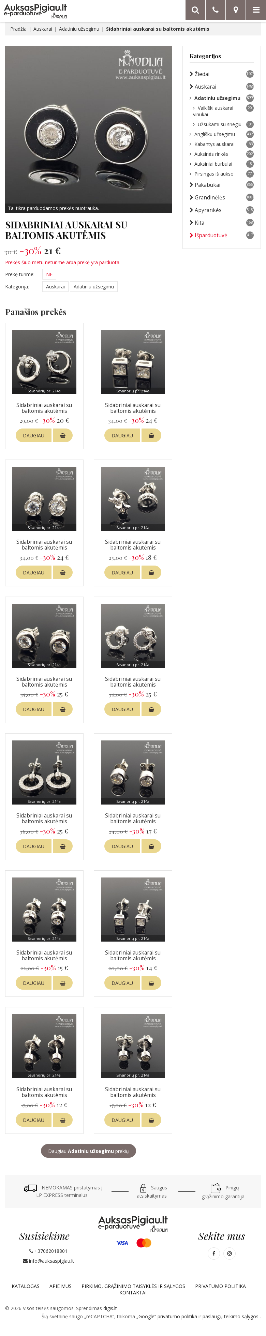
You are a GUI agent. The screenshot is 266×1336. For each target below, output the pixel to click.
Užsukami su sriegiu (223, 124)
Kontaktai (133, 1292)
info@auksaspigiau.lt (48, 1261)
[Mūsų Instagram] (229, 1253)
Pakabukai (222, 185)
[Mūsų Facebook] (214, 1253)
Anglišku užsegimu (222, 134)
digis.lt (110, 1308)
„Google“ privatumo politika (167, 1316)
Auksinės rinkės (222, 154)
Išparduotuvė (222, 235)
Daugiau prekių (88, 1151)
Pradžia (18, 29)
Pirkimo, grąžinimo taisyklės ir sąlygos (133, 1286)
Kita (222, 222)
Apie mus (60, 1286)
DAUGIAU (33, 435)
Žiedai (222, 74)
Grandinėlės (222, 197)
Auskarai (42, 29)
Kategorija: (17, 286)
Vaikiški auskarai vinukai (223, 111)
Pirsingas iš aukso (222, 174)
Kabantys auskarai (222, 144)
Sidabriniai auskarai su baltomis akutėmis (44, 408)
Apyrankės (222, 210)
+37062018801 (48, 1251)
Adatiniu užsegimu (79, 29)
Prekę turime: (19, 274)
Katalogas (26, 1286)
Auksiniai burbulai (222, 164)
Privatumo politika (220, 1286)
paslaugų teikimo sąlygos (231, 1316)
